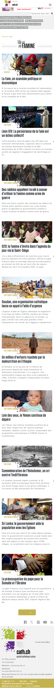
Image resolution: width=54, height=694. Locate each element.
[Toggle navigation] (49, 3)
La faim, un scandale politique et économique (22, 81)
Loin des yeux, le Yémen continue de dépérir (24, 417)
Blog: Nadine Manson (34, 21)
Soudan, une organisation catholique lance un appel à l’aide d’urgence (24, 304)
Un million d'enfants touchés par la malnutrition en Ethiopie (23, 359)
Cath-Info (23, 681)
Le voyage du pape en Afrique (11, 21)
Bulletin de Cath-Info (19, 674)
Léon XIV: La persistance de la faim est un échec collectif (25, 133)
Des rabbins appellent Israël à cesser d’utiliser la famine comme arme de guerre (24, 194)
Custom (37, 686)
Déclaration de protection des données (17, 684)
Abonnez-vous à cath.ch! (11, 686)
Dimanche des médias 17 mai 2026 (14, 27)
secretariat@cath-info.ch (12, 671)
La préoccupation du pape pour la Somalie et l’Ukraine (22, 581)
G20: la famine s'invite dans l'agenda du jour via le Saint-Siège (26, 248)
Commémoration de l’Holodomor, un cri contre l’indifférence (26, 473)
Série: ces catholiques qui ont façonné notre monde (20, 24)
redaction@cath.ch (17, 665)
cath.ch (7, 681)
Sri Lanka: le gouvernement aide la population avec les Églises (23, 526)
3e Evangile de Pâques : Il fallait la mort (15, 17)
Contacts (33, 681)
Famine (5, 36)
